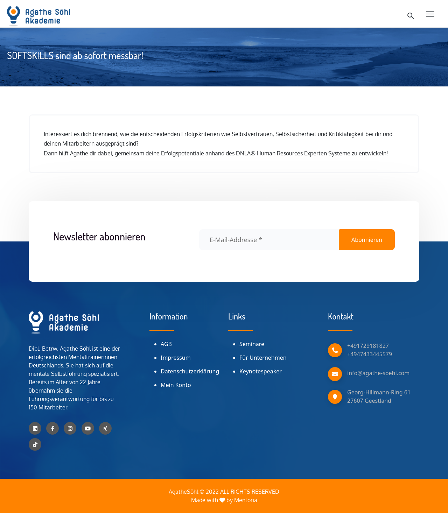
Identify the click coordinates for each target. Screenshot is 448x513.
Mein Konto (176, 385)
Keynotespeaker (260, 371)
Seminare (251, 344)
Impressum (176, 357)
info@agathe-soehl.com (378, 373)
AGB (166, 344)
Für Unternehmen (263, 357)
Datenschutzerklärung (190, 371)
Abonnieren (366, 240)
